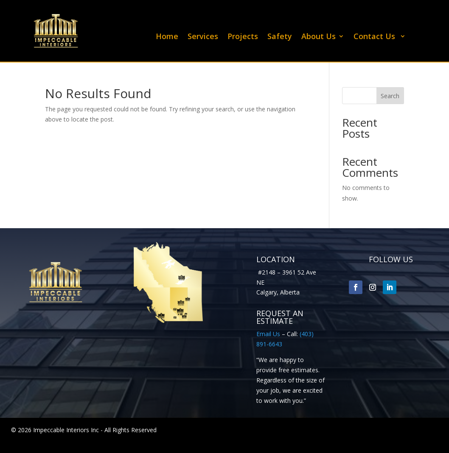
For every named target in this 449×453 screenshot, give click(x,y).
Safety (279, 37)
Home (167, 37)
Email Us (268, 334)
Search (390, 96)
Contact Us (375, 37)
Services (203, 37)
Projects (242, 37)
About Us (318, 37)
